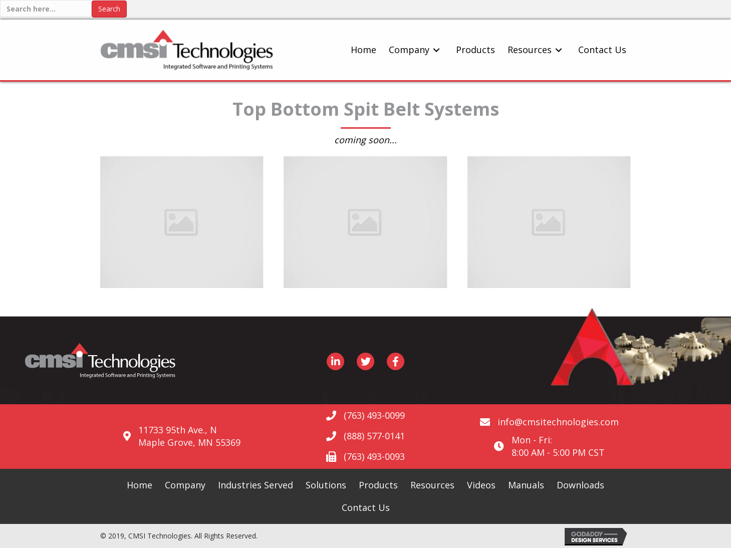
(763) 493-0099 (374, 415)
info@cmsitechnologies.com (558, 422)
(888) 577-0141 (374, 436)
